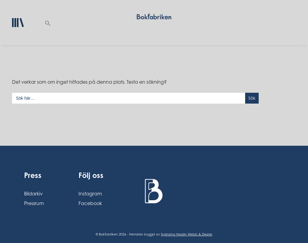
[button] (48, 23)
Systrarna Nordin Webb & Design (186, 234)
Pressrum (34, 203)
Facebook (90, 203)
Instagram (90, 194)
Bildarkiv (33, 194)
